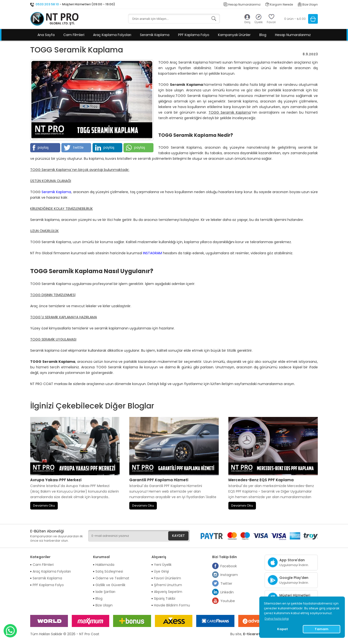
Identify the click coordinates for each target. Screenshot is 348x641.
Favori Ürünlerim (167, 578)
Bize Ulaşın (308, 4)
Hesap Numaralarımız (242, 4)
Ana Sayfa (46, 34)
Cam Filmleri (73, 34)
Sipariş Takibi (164, 598)
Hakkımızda (104, 564)
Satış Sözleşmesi (109, 571)
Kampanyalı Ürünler (234, 34)
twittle (74, 148)
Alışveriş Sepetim (168, 592)
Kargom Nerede (279, 4)
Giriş (247, 22)
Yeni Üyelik (163, 564)
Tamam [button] (321, 629)
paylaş (41, 148)
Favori (271, 22)
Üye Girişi (161, 571)
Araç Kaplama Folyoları (112, 34)
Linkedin (223, 592)
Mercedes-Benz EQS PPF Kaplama (261, 479)
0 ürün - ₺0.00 (295, 19)
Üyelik (258, 22)
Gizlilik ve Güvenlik (110, 585)
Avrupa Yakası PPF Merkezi (55, 479)
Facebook (224, 566)
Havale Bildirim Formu (172, 605)
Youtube (223, 600)
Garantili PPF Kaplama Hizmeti (158, 479)
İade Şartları (105, 592)
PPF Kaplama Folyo (193, 34)
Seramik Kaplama (154, 34)
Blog (262, 34)
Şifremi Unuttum (168, 585)
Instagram (225, 574)
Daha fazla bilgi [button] (277, 618)
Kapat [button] (282, 629)
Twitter (222, 583)
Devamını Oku (44, 505)
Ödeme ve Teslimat (112, 578)
